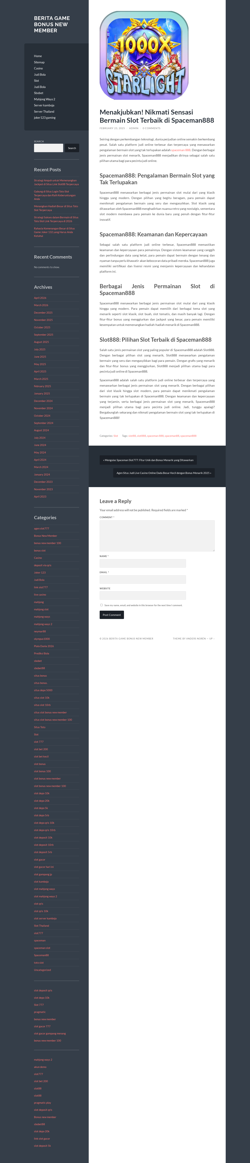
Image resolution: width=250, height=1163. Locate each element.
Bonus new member (45, 1117)
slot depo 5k (41, 808)
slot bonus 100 (42, 771)
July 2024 (39, 437)
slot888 (141, 435)
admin (134, 128)
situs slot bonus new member (50, 712)
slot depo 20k (41, 800)
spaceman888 (188, 435)
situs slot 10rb (42, 704)
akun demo (40, 1066)
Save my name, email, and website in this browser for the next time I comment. (143, 605)
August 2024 (41, 430)
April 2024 (40, 459)
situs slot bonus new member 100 (53, 719)
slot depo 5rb (41, 815)
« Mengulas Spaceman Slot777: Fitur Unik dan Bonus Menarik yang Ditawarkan (148, 460)
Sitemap (39, 62)
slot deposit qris (43, 990)
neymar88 (40, 631)
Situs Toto (39, 727)
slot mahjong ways (44, 888)
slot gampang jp (43, 874)
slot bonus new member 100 (50, 785)
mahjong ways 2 (43, 624)
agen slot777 (41, 528)
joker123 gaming (45, 117)
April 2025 (40, 371)
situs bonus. (40, 682)
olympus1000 (42, 638)
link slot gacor (42, 1138)
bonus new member (45, 1019)
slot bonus (40, 763)
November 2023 (43, 489)
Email (104, 572)
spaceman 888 (180, 150)
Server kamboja (44, 105)
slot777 (38, 933)
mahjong (39, 602)
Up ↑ (212, 638)
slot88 (37, 1088)
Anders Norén (196, 638)
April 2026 (40, 297)
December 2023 (43, 481)
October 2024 (42, 415)
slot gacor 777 (42, 1026)
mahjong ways (42, 616)
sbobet (38, 660)
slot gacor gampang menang (50, 1033)
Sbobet (38, 93)
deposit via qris (42, 565)
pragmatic (40, 1011)
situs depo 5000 (43, 690)
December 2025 (43, 312)
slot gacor (39, 859)
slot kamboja (41, 881)
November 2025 (43, 319)
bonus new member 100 (47, 543)
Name (104, 556)
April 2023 (40, 496)
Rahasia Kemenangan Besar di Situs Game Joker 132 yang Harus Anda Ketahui (54, 232)
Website (105, 588)
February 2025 (42, 386)
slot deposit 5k (42, 1145)
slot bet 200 (41, 749)
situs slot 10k (41, 697)
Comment (107, 517)
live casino (40, 594)
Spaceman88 (41, 955)
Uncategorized (42, 969)
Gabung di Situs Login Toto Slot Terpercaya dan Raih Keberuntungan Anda (55, 195)
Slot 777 (39, 1004)
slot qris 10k (41, 911)
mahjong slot (41, 609)
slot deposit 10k (43, 837)
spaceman (39, 940)
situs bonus (40, 675)
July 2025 (39, 349)
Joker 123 (40, 572)
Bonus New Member (45, 535)
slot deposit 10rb (43, 844)
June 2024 (40, 444)
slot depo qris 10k (44, 822)
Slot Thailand (41, 925)
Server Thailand (44, 111)
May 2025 (40, 364)
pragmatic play (42, 1102)
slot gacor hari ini (44, 866)
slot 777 (39, 741)
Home (38, 56)
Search (39, 141)
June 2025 (40, 356)
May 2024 (40, 452)
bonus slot (40, 550)
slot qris (38, 903)
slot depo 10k (41, 793)
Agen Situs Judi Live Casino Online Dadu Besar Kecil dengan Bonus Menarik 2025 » (164, 472)
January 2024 (42, 474)
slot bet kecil (41, 756)
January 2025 (42, 393)
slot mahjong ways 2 (45, 896)
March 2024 (41, 467)
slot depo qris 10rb (44, 830)
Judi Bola (40, 74)
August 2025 (41, 341)
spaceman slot (42, 947)
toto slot (39, 962)
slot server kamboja (45, 918)
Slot (36, 80)
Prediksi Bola (41, 653)
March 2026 (41, 305)
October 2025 (42, 327)
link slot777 (41, 587)
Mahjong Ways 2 (44, 99)
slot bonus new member (47, 778)
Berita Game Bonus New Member (52, 24)
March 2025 (41, 378)
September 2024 (43, 422)
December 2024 (43, 400)
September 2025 (43, 334)
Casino (38, 68)
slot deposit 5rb (43, 852)
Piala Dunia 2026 (44, 646)
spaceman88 (172, 435)
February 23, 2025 (112, 128)
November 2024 (43, 408)
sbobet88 (39, 668)
